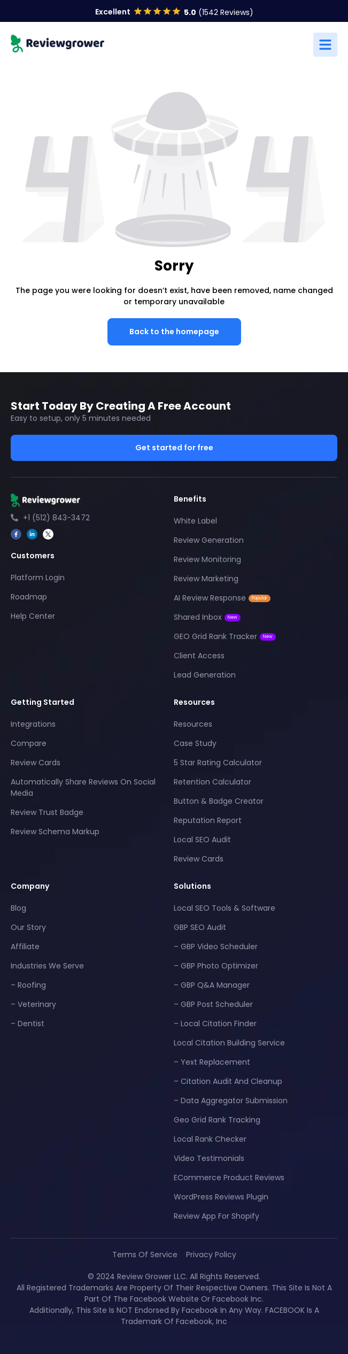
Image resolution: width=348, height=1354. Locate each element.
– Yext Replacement (212, 1062)
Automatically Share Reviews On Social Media (83, 787)
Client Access (199, 655)
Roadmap (29, 596)
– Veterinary (33, 1004)
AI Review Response (222, 598)
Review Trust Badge (47, 812)
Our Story (28, 927)
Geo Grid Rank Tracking (217, 1119)
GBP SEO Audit (200, 927)
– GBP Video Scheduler (216, 946)
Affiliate (25, 946)
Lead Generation (205, 675)
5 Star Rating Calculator (218, 762)
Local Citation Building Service (229, 1042)
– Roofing (28, 985)
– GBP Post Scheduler (213, 1004)
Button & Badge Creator (219, 801)
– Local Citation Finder (215, 1023)
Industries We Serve (47, 965)
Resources (193, 724)
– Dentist (27, 1023)
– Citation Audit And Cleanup (228, 1081)
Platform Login (38, 577)
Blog (18, 908)
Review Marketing (206, 578)
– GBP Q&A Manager (212, 985)
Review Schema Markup (55, 831)
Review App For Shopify (216, 1216)
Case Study (195, 743)
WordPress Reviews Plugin (221, 1196)
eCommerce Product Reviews (229, 1177)
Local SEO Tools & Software (224, 908)
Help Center (33, 616)
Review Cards (35, 762)
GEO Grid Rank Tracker (225, 636)
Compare (29, 743)
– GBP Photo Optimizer (216, 965)
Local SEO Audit (202, 839)
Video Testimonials (209, 1158)
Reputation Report (208, 820)
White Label (195, 521)
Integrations (33, 724)
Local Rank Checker (210, 1139)
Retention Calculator (212, 781)
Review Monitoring (207, 559)
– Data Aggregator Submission (231, 1100)
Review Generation (209, 540)
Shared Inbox (207, 617)
